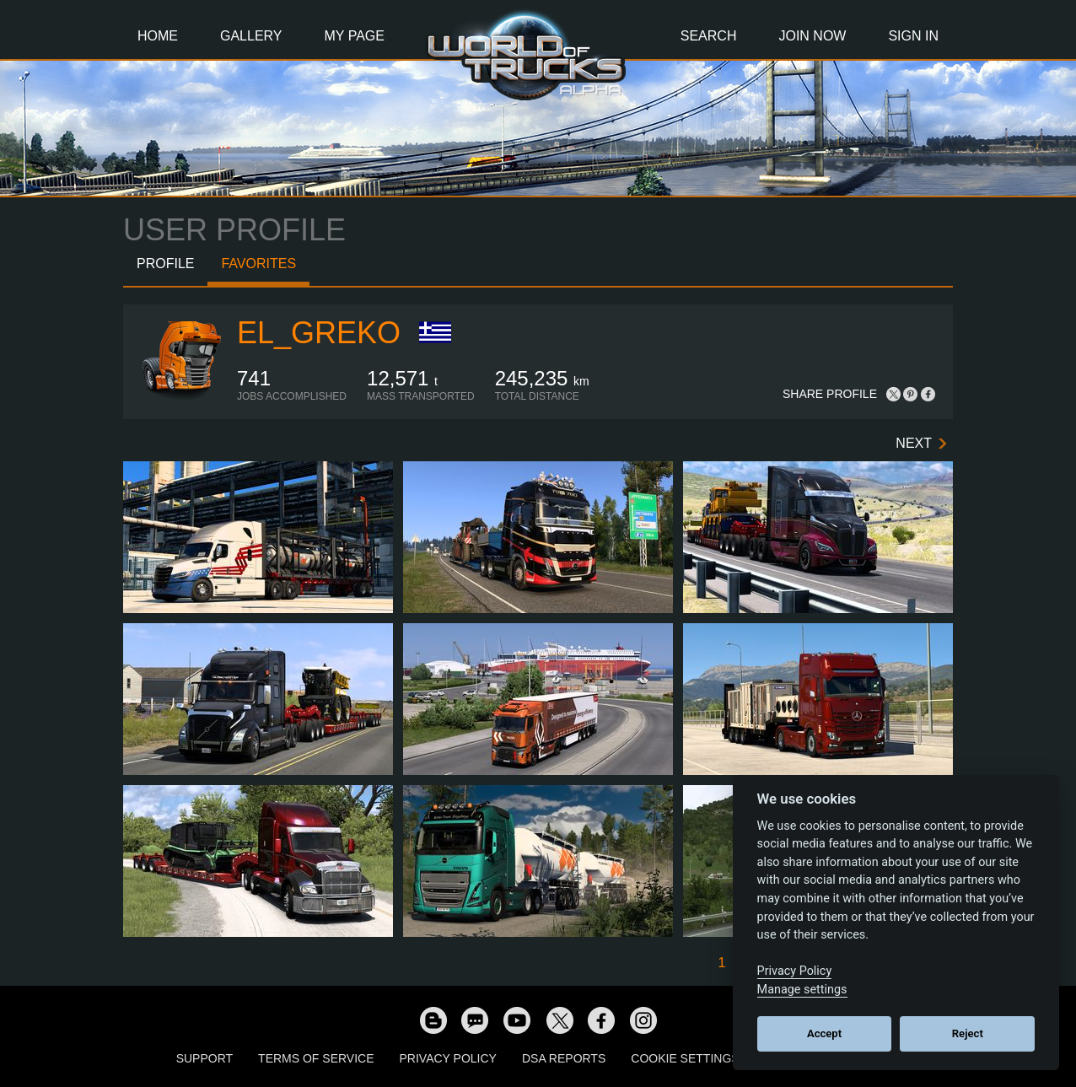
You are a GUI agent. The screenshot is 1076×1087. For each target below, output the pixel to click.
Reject (967, 1033)
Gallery (251, 36)
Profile (165, 263)
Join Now (812, 36)
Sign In (913, 36)
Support (204, 1058)
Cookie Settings (685, 1058)
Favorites (258, 263)
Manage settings (802, 989)
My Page (355, 36)
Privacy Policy (448, 1058)
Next (914, 443)
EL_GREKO (319, 332)
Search (709, 36)
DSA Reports (563, 1058)
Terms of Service (316, 1058)
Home (157, 36)
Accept (824, 1033)
